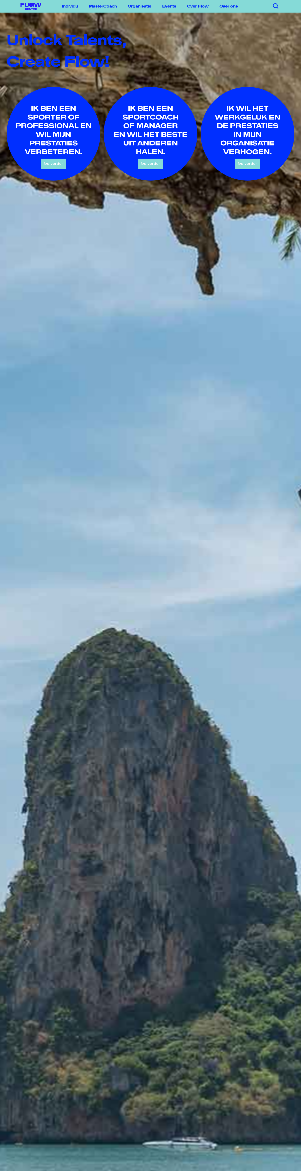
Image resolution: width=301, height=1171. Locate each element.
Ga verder (53, 164)
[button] (71, 6)
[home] (28, 6)
